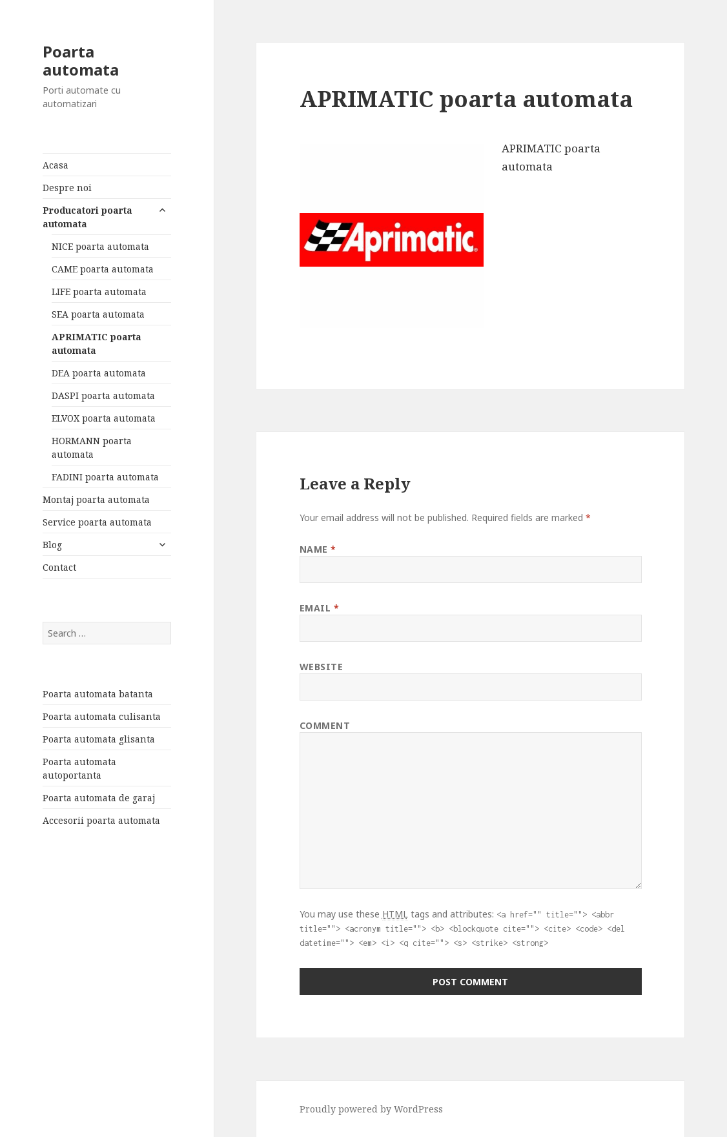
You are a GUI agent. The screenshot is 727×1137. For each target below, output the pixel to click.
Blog (52, 544)
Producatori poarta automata (87, 217)
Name (318, 549)
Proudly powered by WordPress (371, 1109)
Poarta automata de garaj (99, 798)
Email (320, 608)
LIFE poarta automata (99, 291)
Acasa (55, 165)
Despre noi (67, 187)
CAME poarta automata (103, 269)
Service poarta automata (97, 522)
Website (321, 667)
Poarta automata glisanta (99, 739)
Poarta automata (81, 60)
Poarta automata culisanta (102, 716)
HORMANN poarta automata (92, 447)
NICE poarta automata (100, 246)
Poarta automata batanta (98, 694)
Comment (325, 725)
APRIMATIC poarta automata (96, 343)
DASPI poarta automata (103, 395)
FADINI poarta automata (105, 477)
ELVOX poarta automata (104, 418)
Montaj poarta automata (96, 499)
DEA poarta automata (99, 373)
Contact (59, 567)
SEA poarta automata (98, 314)
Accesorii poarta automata (101, 820)
